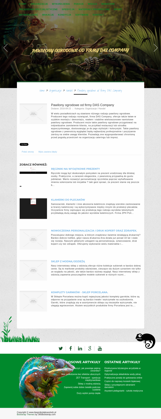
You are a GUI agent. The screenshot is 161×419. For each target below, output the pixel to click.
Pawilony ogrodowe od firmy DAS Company (99, 90)
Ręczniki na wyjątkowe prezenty (75, 168)
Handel (69, 90)
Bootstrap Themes (26, 414)
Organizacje (55, 90)
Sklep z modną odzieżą (68, 261)
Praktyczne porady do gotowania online (123, 378)
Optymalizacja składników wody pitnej (122, 374)
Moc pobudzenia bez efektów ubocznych (80, 374)
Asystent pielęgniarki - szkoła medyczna (123, 391)
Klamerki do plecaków (68, 199)
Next (155, 38)
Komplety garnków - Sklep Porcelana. (79, 292)
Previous (5, 38)
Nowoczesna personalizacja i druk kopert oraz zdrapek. (94, 230)
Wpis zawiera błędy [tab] (47, 152)
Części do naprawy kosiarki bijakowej (122, 381)
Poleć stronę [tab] (28, 152)
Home (42, 90)
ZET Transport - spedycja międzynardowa (88, 379)
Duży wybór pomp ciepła (88, 393)
